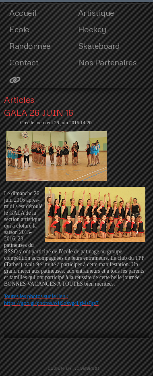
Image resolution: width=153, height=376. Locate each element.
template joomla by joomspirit (76, 368)
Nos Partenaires (107, 62)
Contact (24, 62)
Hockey (92, 29)
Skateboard (99, 45)
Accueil (22, 12)
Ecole (19, 29)
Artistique (96, 12)
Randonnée (30, 45)
